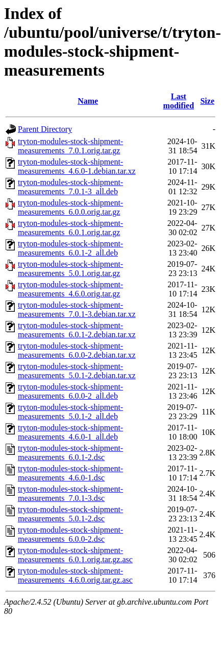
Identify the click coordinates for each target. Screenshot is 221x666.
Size (207, 101)
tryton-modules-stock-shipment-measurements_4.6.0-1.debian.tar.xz (77, 166)
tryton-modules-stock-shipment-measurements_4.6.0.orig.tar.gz (70, 289)
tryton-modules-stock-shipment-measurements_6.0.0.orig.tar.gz (70, 207)
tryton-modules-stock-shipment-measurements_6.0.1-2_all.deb (70, 248)
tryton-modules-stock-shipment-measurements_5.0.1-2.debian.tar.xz (77, 371)
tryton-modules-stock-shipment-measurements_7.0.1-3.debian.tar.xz (77, 309)
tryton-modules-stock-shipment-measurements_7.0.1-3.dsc (70, 493)
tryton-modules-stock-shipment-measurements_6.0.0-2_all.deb (70, 391)
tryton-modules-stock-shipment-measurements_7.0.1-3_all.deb (70, 187)
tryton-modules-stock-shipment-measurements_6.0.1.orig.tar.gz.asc (75, 555)
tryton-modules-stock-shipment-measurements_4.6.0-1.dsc (70, 473)
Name (88, 101)
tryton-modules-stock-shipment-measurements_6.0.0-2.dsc (70, 534)
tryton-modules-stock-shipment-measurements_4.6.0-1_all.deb (70, 432)
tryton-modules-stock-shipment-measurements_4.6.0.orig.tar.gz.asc (75, 575)
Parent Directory (45, 129)
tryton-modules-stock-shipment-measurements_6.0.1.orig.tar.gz (70, 228)
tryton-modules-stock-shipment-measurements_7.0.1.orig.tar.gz (70, 146)
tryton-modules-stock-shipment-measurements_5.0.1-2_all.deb (70, 412)
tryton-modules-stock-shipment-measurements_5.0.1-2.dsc (70, 514)
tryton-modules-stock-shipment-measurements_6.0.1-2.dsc (70, 453)
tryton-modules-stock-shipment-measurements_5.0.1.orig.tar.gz (70, 269)
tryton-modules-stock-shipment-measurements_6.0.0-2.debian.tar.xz (77, 350)
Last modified (178, 101)
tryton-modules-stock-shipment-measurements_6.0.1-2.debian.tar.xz (77, 330)
